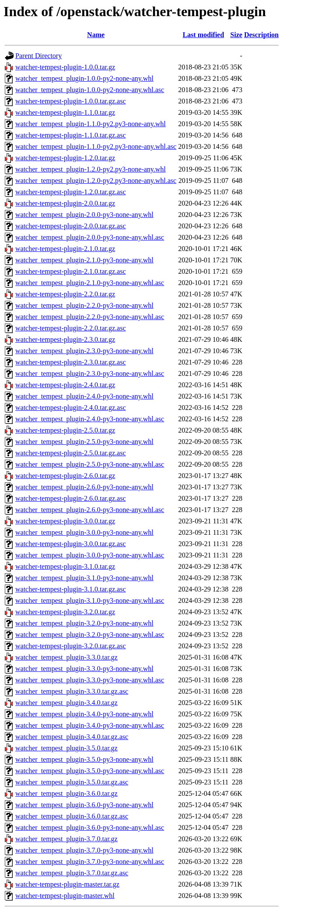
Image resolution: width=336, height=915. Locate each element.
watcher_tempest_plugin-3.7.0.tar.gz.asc (71, 873)
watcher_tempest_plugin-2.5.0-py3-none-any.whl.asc (89, 464)
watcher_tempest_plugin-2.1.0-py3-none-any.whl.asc (89, 282)
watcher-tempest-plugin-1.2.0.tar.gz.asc (70, 192)
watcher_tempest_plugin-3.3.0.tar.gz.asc (71, 691)
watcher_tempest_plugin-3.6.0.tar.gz (66, 793)
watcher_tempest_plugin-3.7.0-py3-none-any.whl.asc (89, 861)
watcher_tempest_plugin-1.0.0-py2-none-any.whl (84, 78)
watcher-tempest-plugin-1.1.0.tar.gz (65, 112)
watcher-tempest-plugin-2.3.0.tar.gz (65, 339)
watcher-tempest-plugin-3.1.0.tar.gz (65, 566)
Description (261, 34)
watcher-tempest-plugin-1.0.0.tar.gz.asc (70, 101)
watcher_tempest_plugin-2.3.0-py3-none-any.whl (84, 350)
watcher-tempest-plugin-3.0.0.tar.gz (65, 521)
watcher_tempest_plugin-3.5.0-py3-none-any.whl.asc (89, 770)
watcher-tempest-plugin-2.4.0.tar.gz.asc (70, 407)
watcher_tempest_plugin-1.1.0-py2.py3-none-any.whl (90, 123)
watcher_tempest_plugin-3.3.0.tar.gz (66, 657)
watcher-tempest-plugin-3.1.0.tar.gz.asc (70, 589)
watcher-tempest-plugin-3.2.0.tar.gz (65, 612)
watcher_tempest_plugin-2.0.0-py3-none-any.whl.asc (89, 237)
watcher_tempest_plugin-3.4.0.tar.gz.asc (71, 736)
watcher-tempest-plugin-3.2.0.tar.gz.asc (70, 646)
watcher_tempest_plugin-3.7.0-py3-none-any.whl (84, 850)
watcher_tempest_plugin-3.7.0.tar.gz (66, 839)
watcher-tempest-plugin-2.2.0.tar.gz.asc (70, 328)
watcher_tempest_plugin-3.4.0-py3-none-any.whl (84, 714)
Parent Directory (38, 55)
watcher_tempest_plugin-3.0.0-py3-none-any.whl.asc (89, 555)
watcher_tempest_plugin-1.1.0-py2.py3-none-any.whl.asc (95, 146)
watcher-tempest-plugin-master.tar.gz (67, 884)
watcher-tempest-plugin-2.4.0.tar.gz (65, 385)
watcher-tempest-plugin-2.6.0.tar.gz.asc (70, 498)
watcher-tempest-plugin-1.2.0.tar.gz (65, 158)
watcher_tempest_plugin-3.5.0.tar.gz (66, 748)
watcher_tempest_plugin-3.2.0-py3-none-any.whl (84, 623)
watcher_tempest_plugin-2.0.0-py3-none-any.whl (84, 214)
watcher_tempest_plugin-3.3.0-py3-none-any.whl (84, 668)
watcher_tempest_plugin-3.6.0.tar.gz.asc (71, 816)
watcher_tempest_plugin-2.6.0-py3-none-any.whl (84, 487)
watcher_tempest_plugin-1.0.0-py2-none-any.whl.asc (89, 89)
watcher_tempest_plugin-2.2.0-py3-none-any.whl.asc (89, 316)
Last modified (203, 34)
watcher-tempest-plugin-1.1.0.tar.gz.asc (70, 135)
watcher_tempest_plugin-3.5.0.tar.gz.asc (71, 782)
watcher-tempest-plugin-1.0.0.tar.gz (65, 67)
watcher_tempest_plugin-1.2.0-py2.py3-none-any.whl (90, 169)
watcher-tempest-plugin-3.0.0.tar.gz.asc (70, 543)
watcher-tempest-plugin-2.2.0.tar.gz (65, 294)
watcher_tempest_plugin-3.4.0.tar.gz (66, 702)
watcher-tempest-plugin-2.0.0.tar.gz (65, 203)
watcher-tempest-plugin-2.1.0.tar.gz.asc (70, 271)
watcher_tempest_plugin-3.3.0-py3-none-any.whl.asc (89, 680)
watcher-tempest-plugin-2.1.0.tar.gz (65, 248)
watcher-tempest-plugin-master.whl (65, 895)
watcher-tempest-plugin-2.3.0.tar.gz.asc (70, 362)
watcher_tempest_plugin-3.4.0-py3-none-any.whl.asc (89, 725)
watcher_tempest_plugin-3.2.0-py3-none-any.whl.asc (89, 634)
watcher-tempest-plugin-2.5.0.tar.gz (65, 430)
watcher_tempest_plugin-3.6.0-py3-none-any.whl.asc (89, 827)
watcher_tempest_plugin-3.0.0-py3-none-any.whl (84, 532)
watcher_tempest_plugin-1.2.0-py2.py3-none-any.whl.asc (95, 180)
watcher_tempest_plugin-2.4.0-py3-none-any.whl (84, 396)
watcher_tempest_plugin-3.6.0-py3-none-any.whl (84, 804)
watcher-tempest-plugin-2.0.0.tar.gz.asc (70, 226)
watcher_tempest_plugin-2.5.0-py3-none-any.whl (84, 441)
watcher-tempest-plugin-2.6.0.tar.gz (65, 475)
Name (96, 34)
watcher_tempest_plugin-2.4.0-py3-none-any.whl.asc (89, 419)
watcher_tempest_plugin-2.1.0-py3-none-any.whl (84, 260)
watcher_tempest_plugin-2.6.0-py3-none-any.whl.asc (89, 509)
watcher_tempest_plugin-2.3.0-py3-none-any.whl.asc (89, 373)
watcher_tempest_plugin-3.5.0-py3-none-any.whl (84, 759)
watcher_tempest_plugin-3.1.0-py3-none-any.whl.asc (89, 600)
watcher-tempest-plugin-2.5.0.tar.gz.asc (70, 453)
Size (236, 34)
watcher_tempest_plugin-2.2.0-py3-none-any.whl (84, 305)
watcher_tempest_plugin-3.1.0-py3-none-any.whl (84, 577)
